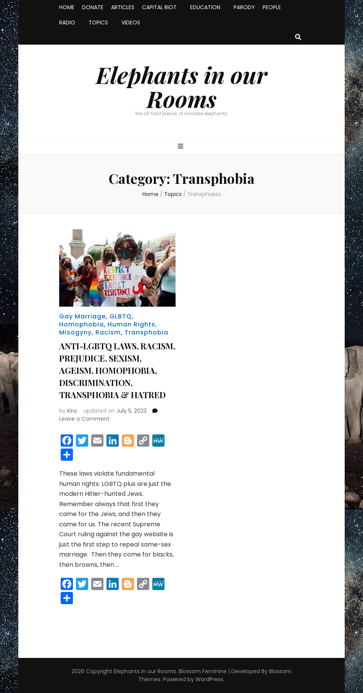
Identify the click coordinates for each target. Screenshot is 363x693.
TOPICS (98, 22)
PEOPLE (272, 7)
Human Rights (131, 324)
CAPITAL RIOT (159, 7)
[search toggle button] (298, 37)
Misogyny (75, 332)
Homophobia (81, 324)
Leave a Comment (84, 419)
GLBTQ (121, 316)
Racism (108, 332)
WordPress (209, 679)
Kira (72, 411)
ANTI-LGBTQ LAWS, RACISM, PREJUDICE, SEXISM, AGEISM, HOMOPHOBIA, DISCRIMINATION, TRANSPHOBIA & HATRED (117, 370)
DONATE (92, 7)
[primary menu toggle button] (181, 146)
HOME (66, 7)
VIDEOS (130, 22)
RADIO (67, 22)
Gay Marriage (82, 316)
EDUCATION (205, 7)
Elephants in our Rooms (181, 86)
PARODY (244, 7)
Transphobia (146, 332)
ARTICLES (122, 7)
